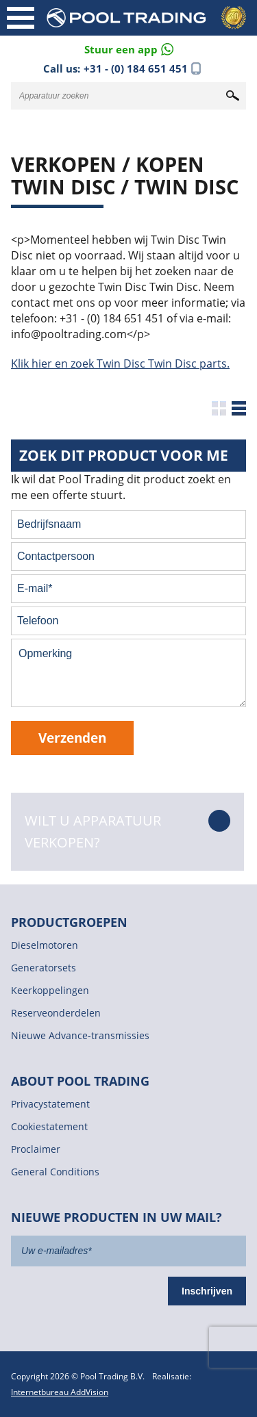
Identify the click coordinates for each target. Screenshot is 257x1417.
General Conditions (55, 1171)
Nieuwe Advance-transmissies (80, 1035)
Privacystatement (50, 1103)
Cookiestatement (49, 1126)
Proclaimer (35, 1149)
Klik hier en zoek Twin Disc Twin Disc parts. (120, 363)
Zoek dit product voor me (123, 455)
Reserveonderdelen (56, 1012)
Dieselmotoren (44, 945)
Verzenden (72, 737)
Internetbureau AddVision (59, 1392)
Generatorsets (43, 967)
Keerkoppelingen (50, 990)
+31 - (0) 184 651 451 (136, 68)
